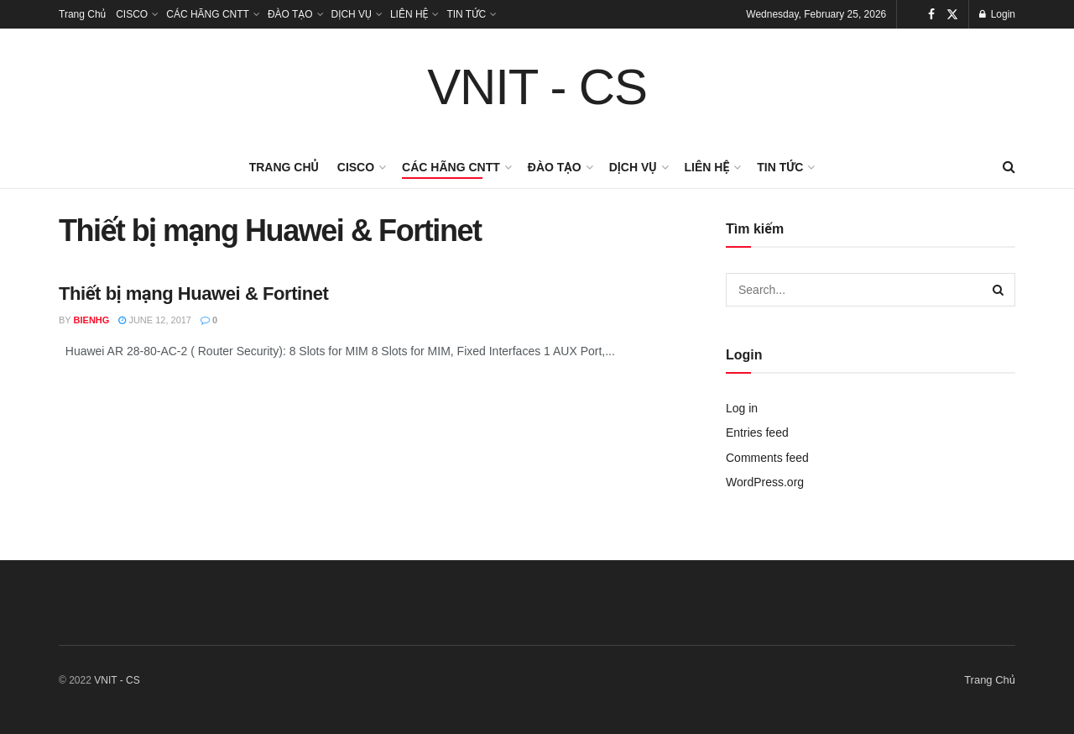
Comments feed (767, 457)
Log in (742, 408)
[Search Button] (998, 290)
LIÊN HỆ (409, 14)
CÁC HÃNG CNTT (207, 14)
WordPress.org (765, 482)
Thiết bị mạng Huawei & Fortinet (193, 293)
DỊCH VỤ (351, 14)
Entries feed (757, 432)
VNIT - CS (536, 87)
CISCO (132, 14)
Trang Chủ (82, 14)
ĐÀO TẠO (290, 14)
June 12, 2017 (154, 320)
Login (997, 14)
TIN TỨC (466, 14)
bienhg (92, 320)
